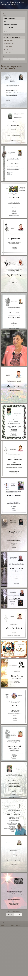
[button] (14, 90)
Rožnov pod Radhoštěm (10, 24)
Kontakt (11, 925)
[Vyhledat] (15, 59)
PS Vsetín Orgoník (8, 49)
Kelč (5, 21)
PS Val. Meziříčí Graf (9, 43)
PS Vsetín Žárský (8, 46)
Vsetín (5, 31)
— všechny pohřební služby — (12, 37)
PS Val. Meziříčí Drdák (9, 53)
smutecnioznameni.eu (12, 2)
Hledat (4, 56)
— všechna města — (10, 18)
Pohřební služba (7, 34)
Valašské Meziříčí (8, 28)
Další (18, 914)
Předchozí (9, 914)
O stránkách (5, 7)
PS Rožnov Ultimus (8, 40)
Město (4, 15)
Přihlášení (17, 925)
